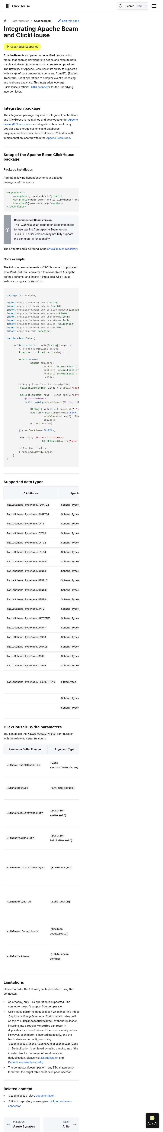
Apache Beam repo (58, 137)
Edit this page (68, 21)
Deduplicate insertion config (25, 1062)
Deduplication (49, 1057)
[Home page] (5, 21)
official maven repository (62, 248)
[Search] (132, 6)
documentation (45, 1095)
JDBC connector (40, 87)
